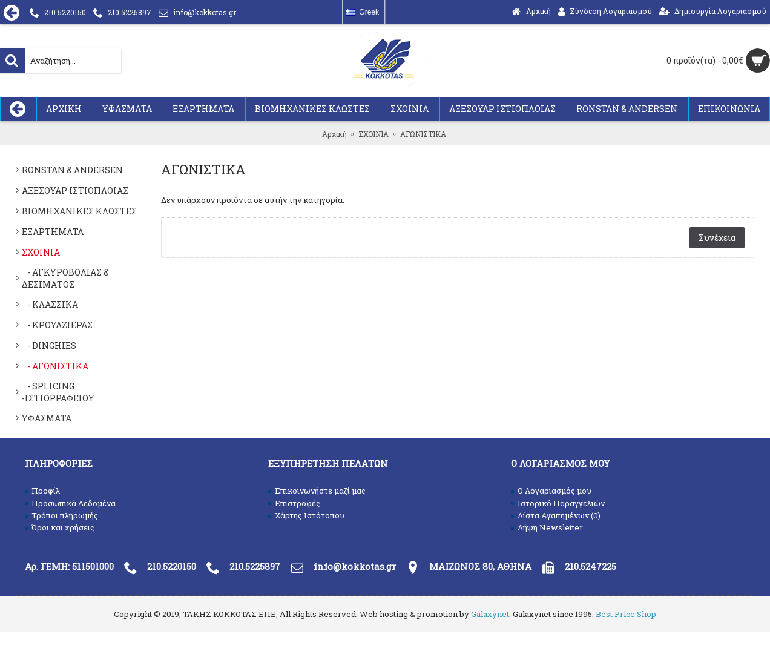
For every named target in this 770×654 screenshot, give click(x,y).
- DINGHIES (49, 345)
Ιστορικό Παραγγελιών (558, 503)
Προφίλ (42, 490)
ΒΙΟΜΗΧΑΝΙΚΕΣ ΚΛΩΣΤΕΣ (79, 211)
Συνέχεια (717, 237)
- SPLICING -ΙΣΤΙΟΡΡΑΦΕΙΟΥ (58, 392)
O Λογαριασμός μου (551, 490)
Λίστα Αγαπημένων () (556, 515)
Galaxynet (490, 614)
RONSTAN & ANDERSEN (72, 170)
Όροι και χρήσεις (59, 527)
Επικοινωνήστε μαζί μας (317, 490)
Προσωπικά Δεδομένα (70, 503)
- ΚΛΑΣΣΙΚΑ (50, 304)
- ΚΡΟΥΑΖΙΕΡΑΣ (57, 325)
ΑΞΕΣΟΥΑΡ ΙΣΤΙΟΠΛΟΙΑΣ (75, 190)
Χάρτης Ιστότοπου (306, 515)
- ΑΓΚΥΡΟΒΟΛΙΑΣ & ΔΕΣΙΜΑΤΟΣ (65, 278)
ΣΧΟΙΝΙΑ (41, 252)
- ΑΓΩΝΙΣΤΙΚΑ (55, 366)
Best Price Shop (626, 614)
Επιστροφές (294, 503)
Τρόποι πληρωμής (61, 515)
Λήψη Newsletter (547, 527)
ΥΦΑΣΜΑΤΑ (46, 418)
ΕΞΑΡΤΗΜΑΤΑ (53, 231)
